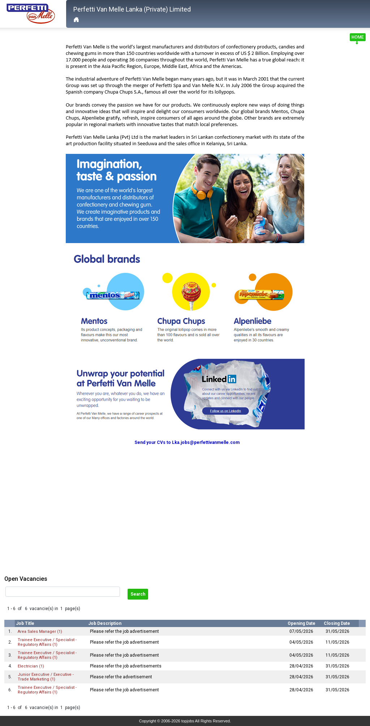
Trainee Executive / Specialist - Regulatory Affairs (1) (47, 642)
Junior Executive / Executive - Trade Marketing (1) (46, 677)
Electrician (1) (31, 666)
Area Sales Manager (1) (40, 631)
